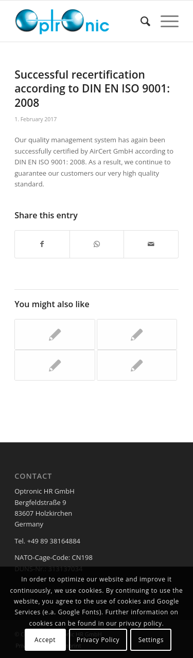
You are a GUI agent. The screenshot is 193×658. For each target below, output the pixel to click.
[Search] (140, 21)
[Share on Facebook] (42, 244)
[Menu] (164, 21)
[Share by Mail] (151, 244)
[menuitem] (140, 21)
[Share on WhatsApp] (97, 244)
